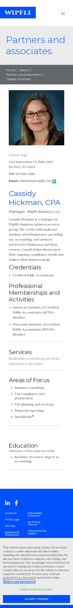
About (24, 70)
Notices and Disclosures (12, 533)
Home (11, 70)
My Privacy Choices (34, 523)
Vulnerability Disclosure (35, 514)
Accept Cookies (36, 598)
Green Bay (18, 155)
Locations (11, 513)
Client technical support (37, 532)
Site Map (10, 525)
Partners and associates (23, 74)
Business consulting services (34, 358)
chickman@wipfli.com (35, 181)
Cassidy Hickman (18, 79)
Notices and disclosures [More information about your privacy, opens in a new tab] (19, 581)
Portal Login (12, 519)
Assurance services (25, 364)
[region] (36, 571)
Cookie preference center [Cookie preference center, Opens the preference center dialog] (36, 589)
